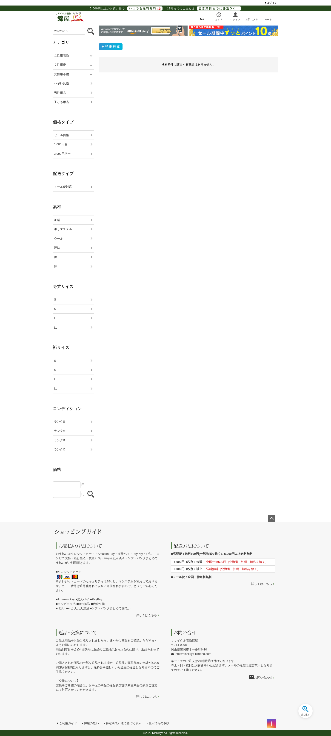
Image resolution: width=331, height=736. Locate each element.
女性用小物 (61, 74)
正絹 (57, 220)
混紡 (57, 247)
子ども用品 (61, 102)
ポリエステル (63, 229)
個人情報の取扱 (158, 723)
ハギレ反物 (61, 83)
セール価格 (61, 135)
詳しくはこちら (146, 615)
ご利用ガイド (68, 723)
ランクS (59, 421)
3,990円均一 (62, 153)
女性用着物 (61, 55)
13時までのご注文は (204, 8)
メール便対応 (63, 187)
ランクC (59, 449)
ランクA (59, 430)
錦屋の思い (91, 723)
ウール (58, 238)
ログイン (271, 2)
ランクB (59, 440)
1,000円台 (61, 144)
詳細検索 (112, 47)
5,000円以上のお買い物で (126, 8)
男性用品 (60, 93)
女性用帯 (60, 64)
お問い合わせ (263, 677)
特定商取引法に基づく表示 (124, 723)
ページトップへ (271, 518)
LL (55, 327)
